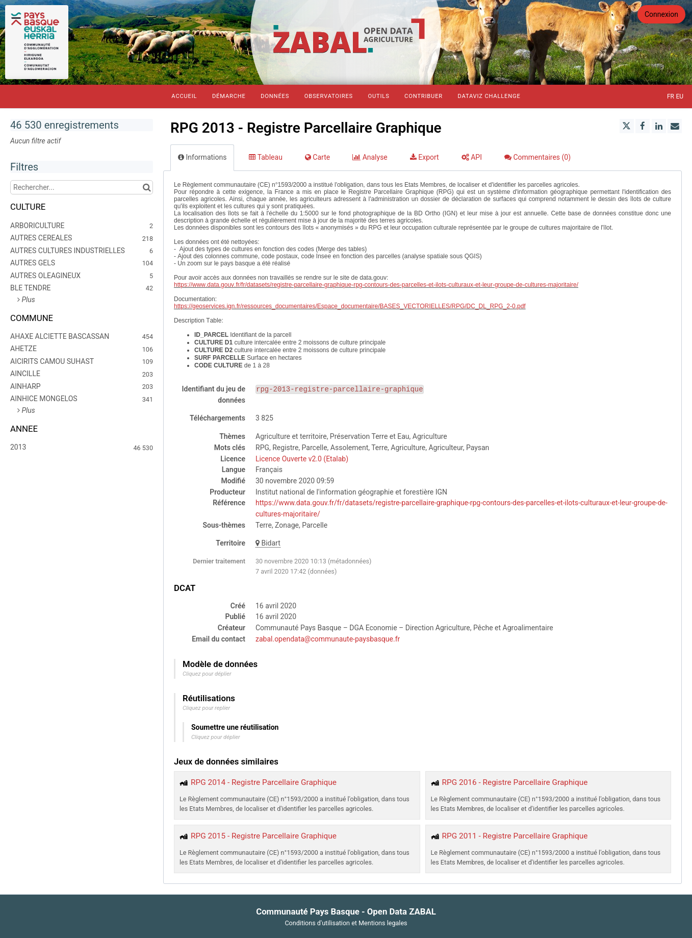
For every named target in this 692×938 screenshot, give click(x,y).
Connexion (661, 14)
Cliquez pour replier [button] (206, 708)
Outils (378, 96)
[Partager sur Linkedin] (659, 126)
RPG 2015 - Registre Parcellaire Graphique (264, 836)
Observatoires (328, 96)
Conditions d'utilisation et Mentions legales (346, 923)
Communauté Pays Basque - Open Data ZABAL (346, 911)
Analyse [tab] (370, 157)
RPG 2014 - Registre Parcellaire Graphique (264, 782)
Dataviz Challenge (488, 96)
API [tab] (472, 157)
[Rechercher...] (81, 187)
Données (275, 96)
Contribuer (423, 96)
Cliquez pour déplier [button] (207, 674)
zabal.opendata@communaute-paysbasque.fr (327, 639)
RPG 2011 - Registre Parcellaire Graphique (515, 836)
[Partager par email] (675, 126)
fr (670, 96)
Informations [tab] (202, 157)
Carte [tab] (317, 157)
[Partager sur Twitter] (627, 126)
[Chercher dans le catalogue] (146, 187)
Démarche (229, 96)
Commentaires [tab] (537, 157)
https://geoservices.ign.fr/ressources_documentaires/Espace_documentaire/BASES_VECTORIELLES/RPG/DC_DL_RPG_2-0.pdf (350, 306)
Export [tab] (424, 157)
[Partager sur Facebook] (642, 126)
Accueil (184, 96)
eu (679, 96)
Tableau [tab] (265, 157)
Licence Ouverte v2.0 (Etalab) (301, 459)
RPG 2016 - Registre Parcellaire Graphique (515, 782)
